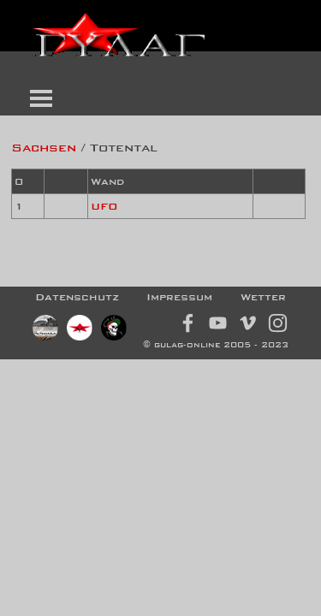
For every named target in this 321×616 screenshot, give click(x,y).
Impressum (179, 297)
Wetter (263, 297)
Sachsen (43, 147)
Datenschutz (77, 297)
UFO (104, 206)
